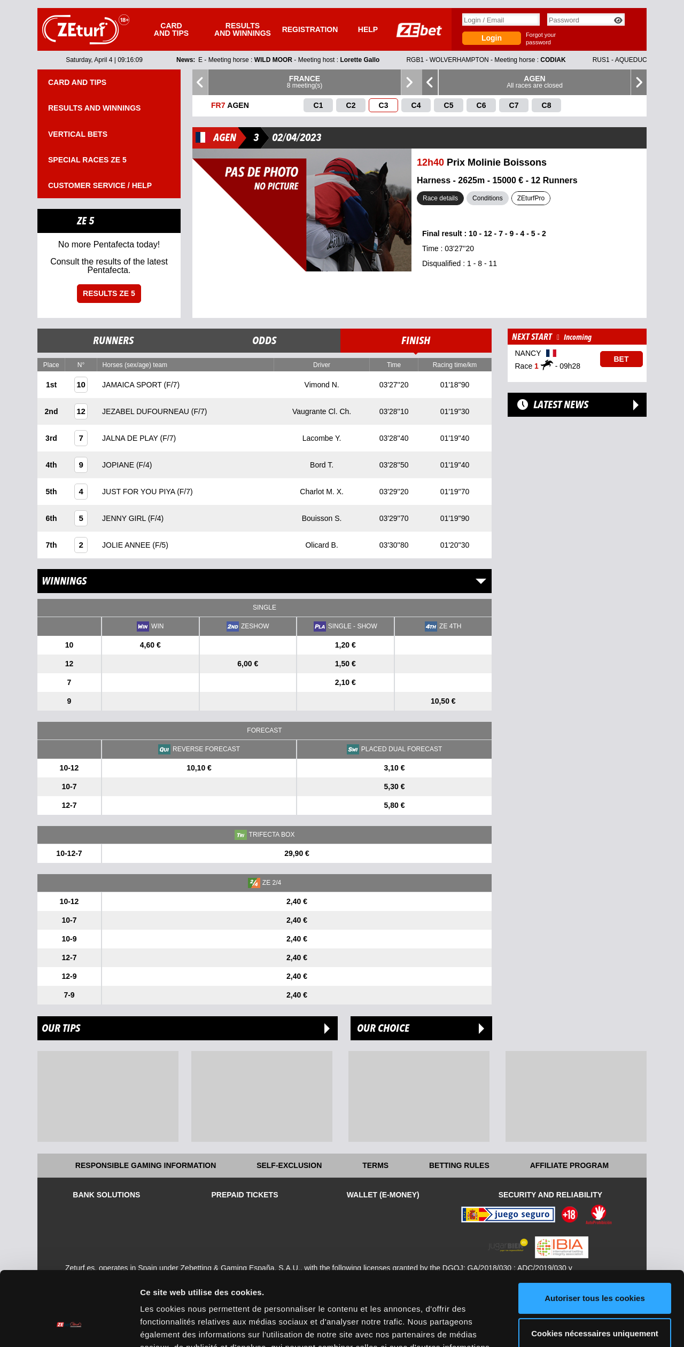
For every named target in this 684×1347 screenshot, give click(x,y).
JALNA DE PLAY (131, 438)
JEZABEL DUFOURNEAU (146, 411)
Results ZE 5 (109, 293)
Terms (375, 1165)
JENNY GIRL (125, 518)
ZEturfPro (531, 198)
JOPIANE (119, 465)
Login (491, 38)
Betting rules (459, 1165)
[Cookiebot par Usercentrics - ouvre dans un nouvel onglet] (69, 1326)
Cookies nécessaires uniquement (594, 1269)
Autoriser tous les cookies (595, 1234)
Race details (440, 198)
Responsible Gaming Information (145, 1165)
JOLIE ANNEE (127, 545)
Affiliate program (569, 1165)
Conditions (487, 198)
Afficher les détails (176, 1325)
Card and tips (171, 29)
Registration (310, 29)
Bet (621, 359)
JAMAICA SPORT (133, 384)
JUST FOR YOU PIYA (139, 491)
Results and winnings (242, 29)
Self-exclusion (289, 1165)
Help (368, 29)
